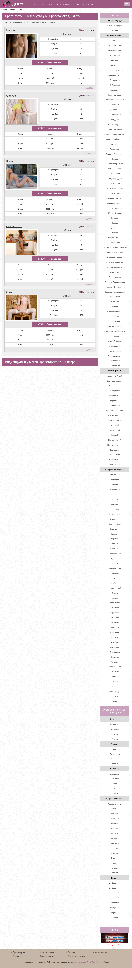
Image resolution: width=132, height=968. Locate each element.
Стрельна (115, 672)
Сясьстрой (114, 677)
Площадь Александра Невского (114, 248)
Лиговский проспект (114, 164)
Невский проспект (114, 198)
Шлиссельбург (115, 691)
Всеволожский (115, 386)
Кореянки (115, 843)
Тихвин (115, 682)
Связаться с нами (76, 956)
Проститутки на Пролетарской (43, 22)
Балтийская (115, 55)
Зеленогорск (114, 514)
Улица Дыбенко (114, 341)
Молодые (115, 729)
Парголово (114, 613)
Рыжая (115, 789)
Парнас (115, 233)
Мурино (114, 593)
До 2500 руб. (114, 888)
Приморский (114, 450)
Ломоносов (114, 573)
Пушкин (114, 637)
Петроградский (114, 440)
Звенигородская (114, 124)
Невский (114, 435)
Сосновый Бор (114, 667)
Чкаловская (115, 361)
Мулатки (114, 848)
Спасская (115, 316)
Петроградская (114, 238)
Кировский (114, 401)
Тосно (114, 686)
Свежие (17, 956)
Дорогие (114, 912)
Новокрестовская (114, 203)
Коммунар (114, 549)
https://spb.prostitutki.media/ (114, 945)
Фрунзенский (114, 460)
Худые (114, 749)
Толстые (114, 764)
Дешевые (115, 903)
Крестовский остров (114, 139)
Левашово (114, 563)
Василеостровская (115, 70)
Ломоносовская (114, 169)
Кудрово (114, 558)
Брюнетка (115, 779)
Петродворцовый (114, 445)
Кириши (114, 534)
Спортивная (115, 321)
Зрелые (114, 734)
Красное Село (115, 554)
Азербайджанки (114, 804)
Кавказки (114, 824)
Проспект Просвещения (114, 292)
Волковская (115, 80)
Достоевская (114, 110)
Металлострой (114, 588)
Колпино (114, 544)
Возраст (114, 719)
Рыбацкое (114, 302)
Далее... (89, 87)
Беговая (114, 60)
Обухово (114, 218)
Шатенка (114, 794)
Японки (115, 873)
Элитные (114, 917)
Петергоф (115, 618)
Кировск (114, 539)
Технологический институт (114, 331)
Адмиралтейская (114, 46)
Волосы (114, 769)
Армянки (114, 814)
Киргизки (114, 833)
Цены (114, 878)
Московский (115, 430)
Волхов (115, 485)
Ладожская (114, 149)
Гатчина (114, 504)
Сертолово (114, 647)
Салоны (71, 952)
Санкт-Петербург (114, 26)
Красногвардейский (114, 410)
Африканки (114, 819)
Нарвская (115, 193)
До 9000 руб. (114, 898)
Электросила (114, 366)
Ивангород (114, 519)
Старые (114, 739)
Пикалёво (115, 622)
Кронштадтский (114, 420)
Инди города (101, 952)
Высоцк (115, 499)
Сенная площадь (114, 312)
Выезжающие (47, 956)
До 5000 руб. (114, 893)
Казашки (114, 828)
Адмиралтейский (114, 376)
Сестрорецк (115, 652)
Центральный (115, 465)
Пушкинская (114, 297)
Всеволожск (115, 490)
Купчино (114, 144)
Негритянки (115, 853)
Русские (114, 858)
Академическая (114, 51)
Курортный (114, 425)
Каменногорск (115, 524)
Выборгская (115, 85)
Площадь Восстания (114, 252)
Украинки (114, 868)
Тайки (114, 863)
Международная (115, 179)
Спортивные (114, 754)
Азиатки (114, 809)
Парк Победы (114, 228)
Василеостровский (115, 381)
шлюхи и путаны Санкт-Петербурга (87, 962)
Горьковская (114, 90)
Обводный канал (114, 213)
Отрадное (114, 608)
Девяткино (114, 105)
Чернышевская (114, 356)
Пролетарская (87, 30)
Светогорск (114, 642)
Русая (114, 784)
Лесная (115, 159)
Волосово (115, 480)
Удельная (115, 336)
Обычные (115, 759)
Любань (114, 583)
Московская (115, 183)
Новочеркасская (115, 208)
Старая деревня (115, 326)
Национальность (114, 798)
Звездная (115, 119)
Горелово (115, 509)
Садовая (114, 307)
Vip (114, 922)
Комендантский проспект (114, 134)
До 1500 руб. (114, 883)
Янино (114, 701)
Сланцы (114, 662)
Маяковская (115, 174)
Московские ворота (114, 188)
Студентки (114, 724)
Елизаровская (115, 115)
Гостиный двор (114, 95)
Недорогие (114, 908)
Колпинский (115, 406)
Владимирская (114, 75)
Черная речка (114, 351)
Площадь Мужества (114, 262)
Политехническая (114, 267)
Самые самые (47, 952)
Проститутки (19, 952)
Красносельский (114, 415)
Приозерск (114, 632)
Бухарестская (114, 65)
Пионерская (115, 243)
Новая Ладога (115, 603)
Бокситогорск (114, 475)
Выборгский (115, 391)
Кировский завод (115, 129)
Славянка (115, 657)
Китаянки (115, 838)
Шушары (114, 696)
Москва (115, 31)
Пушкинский (115, 455)
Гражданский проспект (114, 100)
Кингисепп (114, 529)
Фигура (114, 744)
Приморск (114, 627)
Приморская (114, 272)
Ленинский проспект (114, 154)
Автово (115, 41)
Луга (115, 578)
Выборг (115, 494)
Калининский (114, 396)
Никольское (115, 598)
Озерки (115, 223)
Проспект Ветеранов (114, 287)
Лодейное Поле (114, 568)
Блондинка (114, 774)
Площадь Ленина (114, 257)
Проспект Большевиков (115, 282)
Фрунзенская (114, 346)
